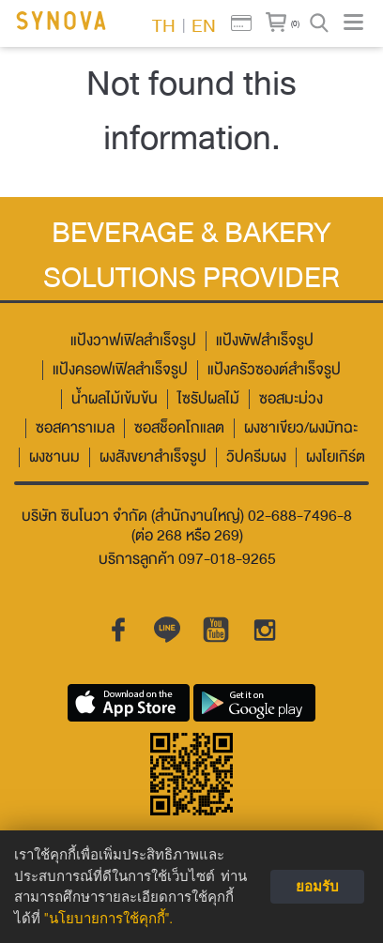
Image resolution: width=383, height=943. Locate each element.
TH (164, 24)
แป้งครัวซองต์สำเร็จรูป (274, 370)
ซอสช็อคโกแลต (179, 428)
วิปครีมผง (256, 457)
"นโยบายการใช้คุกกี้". (109, 918)
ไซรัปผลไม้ (208, 399)
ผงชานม (54, 457)
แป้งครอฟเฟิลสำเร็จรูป (120, 370)
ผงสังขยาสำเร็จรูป (153, 457)
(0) (295, 23)
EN (204, 24)
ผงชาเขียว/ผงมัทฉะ (301, 428)
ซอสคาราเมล (75, 428)
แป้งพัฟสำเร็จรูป (265, 341)
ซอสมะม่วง (291, 399)
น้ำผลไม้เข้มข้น (114, 399)
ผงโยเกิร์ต (335, 457)
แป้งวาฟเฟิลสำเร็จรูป (133, 341)
